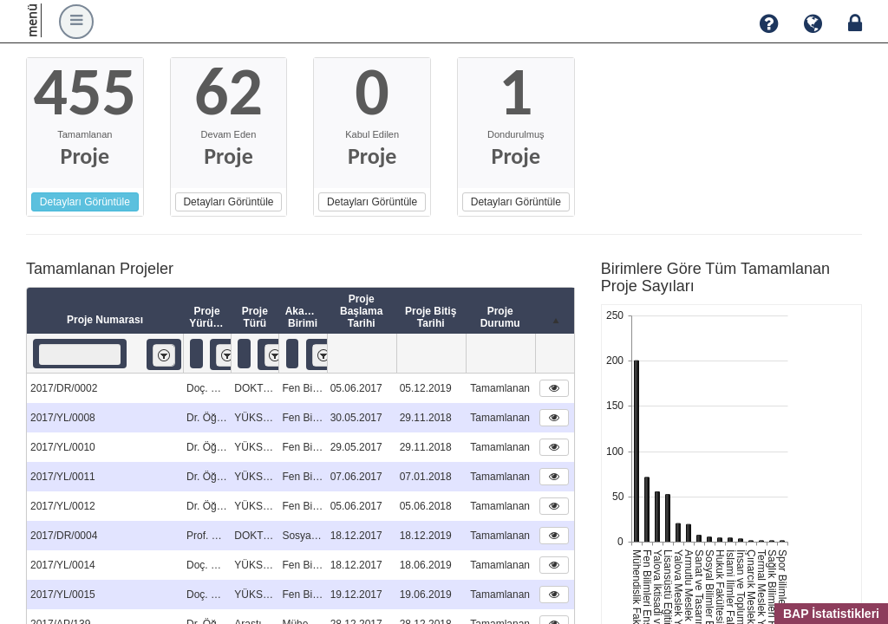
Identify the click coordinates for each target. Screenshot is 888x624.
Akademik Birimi (306, 317)
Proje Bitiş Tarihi (430, 317)
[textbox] (80, 354)
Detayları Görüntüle (85, 202)
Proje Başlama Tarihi (361, 311)
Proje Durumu (500, 317)
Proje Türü (255, 317)
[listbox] (164, 355)
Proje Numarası (105, 320)
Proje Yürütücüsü (210, 317)
